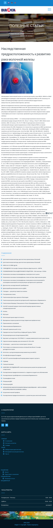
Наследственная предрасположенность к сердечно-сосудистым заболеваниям (25, 372)
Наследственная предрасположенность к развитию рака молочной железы (24, 395)
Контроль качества (10, 443)
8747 (49, 213)
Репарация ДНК (7, 381)
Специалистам (5, 476)
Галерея (7, 445)
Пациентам (4, 470)
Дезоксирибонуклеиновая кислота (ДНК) (14, 288)
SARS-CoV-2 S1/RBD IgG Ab (10, 265)
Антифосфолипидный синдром (12, 355)
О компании (8, 441)
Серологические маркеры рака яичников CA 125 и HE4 (18, 341)
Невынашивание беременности (12, 326)
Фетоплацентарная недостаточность (13, 317)
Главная (30, 31)
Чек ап (7, 454)
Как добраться (5, 480)
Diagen (22, 31)
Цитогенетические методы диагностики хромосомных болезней (21, 259)
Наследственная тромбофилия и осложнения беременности (20, 375)
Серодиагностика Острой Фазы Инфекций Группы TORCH (19, 332)
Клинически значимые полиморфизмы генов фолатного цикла (21, 274)
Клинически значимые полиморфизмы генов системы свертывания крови (24, 277)
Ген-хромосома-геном (9, 294)
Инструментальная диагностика (14, 452)
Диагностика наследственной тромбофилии (16, 285)
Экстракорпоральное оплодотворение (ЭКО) (15, 335)
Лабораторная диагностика (13, 449)
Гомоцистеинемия (8, 364)
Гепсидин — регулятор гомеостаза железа (15, 291)
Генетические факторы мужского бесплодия (15, 297)
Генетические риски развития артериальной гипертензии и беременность (24, 300)
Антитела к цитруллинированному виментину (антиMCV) (19, 352)
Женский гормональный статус (12, 329)
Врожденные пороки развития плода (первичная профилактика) (21, 320)
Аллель (5, 311)
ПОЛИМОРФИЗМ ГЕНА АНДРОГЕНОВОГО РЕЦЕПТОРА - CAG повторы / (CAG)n (24, 271)
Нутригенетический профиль (11, 392)
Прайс (3, 447)
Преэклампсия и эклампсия (11, 323)
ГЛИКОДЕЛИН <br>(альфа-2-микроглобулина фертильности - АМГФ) (22, 268)
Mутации (5, 314)
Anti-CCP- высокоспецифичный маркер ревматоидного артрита (21, 358)
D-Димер (5, 361)
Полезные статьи (10, 478)
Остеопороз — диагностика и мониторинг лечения (17, 344)
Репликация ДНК (8, 384)
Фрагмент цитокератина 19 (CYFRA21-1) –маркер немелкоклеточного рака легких (26, 338)
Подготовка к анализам (12, 474)
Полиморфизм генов (9, 378)
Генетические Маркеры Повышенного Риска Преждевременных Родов (23, 303)
